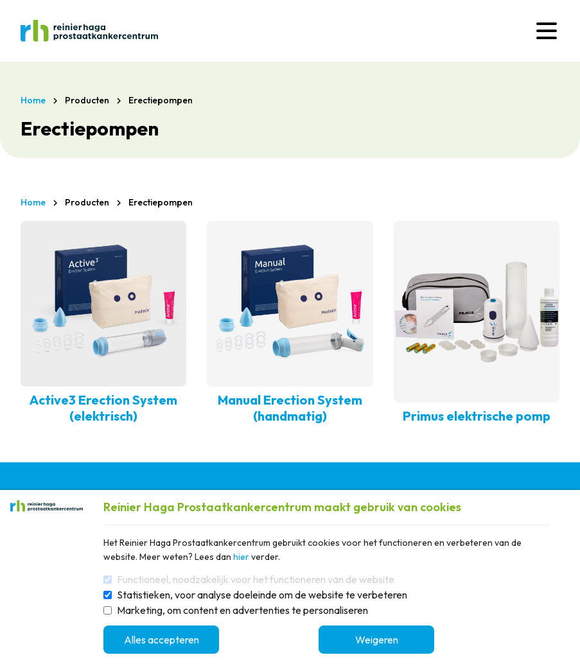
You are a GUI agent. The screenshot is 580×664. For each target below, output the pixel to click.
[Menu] (546, 31)
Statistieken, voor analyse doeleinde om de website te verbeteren (262, 595)
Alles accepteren (161, 639)
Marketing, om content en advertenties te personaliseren (242, 610)
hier (241, 557)
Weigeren (376, 639)
